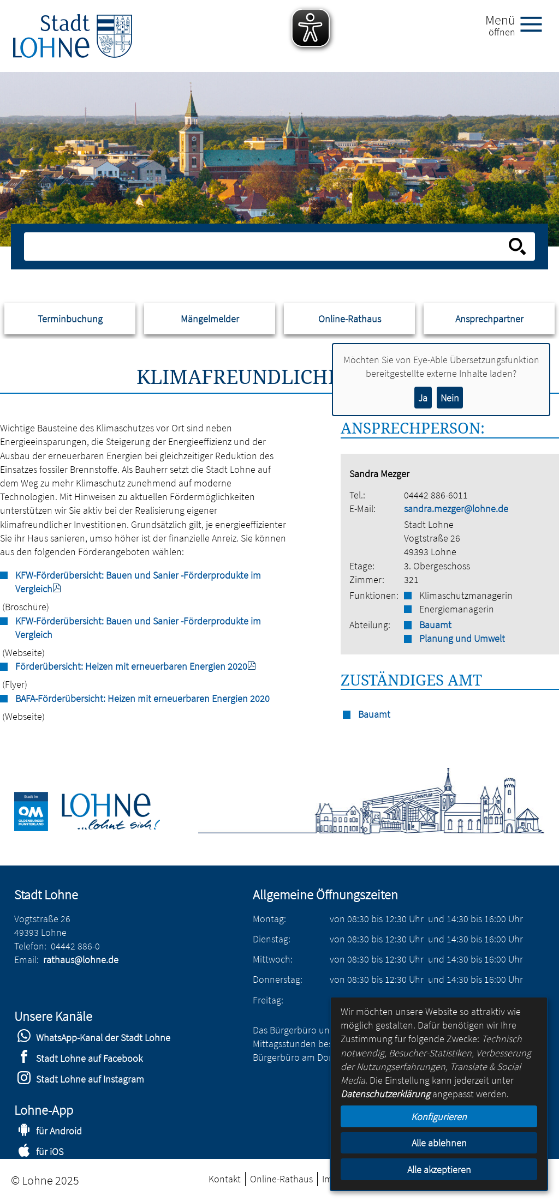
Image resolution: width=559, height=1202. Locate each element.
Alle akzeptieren (439, 1169)
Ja (422, 398)
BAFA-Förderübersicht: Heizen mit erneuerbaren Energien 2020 (142, 698)
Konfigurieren (439, 1116)
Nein (450, 398)
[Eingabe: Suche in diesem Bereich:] (267, 247)
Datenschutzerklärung (385, 1093)
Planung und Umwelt (462, 638)
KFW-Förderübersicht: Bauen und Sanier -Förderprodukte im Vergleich (138, 628)
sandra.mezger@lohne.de (456, 508)
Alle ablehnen (439, 1143)
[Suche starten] (517, 246)
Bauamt (435, 624)
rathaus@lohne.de (80, 959)
